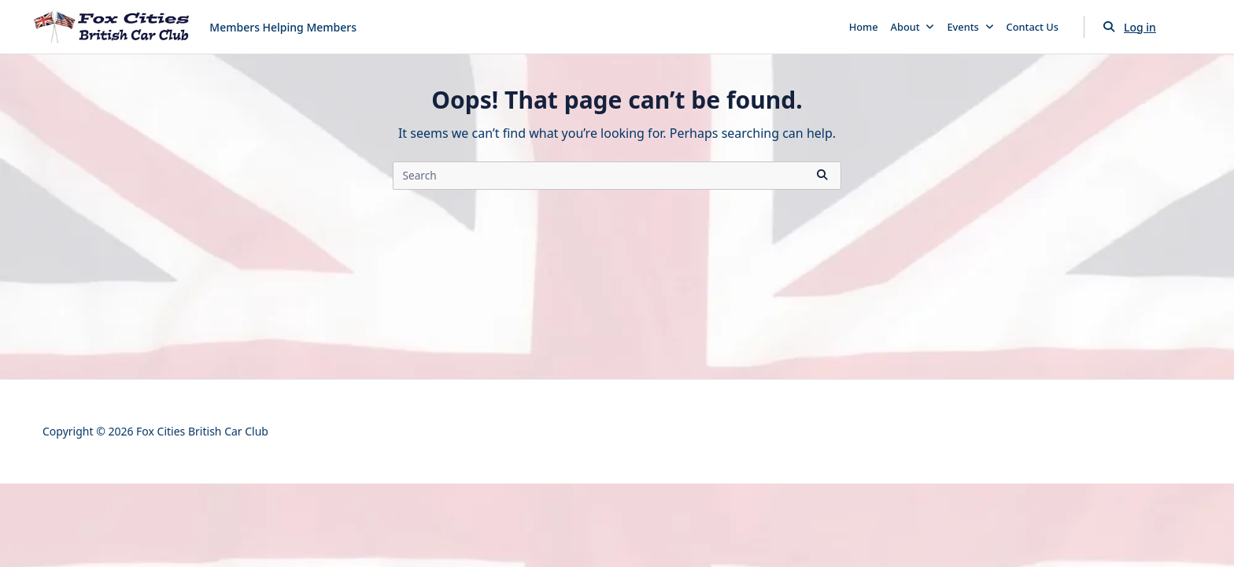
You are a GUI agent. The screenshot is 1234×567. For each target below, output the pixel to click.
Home (863, 27)
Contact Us (1033, 27)
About (913, 27)
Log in (1140, 27)
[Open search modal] (1108, 27)
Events (970, 27)
